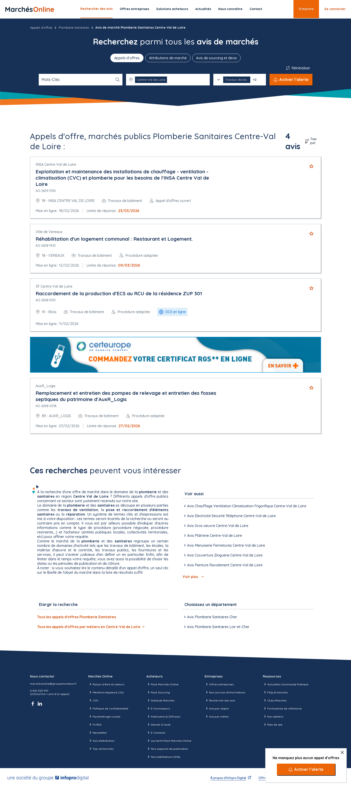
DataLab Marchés (160, 700)
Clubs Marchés (275, 700)
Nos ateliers (273, 716)
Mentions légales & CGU (106, 692)
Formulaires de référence (282, 708)
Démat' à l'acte (158, 724)
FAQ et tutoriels (275, 692)
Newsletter (97, 732)
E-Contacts (155, 732)
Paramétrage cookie (104, 716)
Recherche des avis (220, 700)
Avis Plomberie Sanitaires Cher (210, 617)
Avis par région (217, 708)
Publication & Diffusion (163, 716)
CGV (93, 700)
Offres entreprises (134, 9)
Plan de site (273, 724)
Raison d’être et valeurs (106, 684)
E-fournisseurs (158, 708)
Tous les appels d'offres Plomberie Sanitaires (76, 617)
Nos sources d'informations (225, 692)
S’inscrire (306, 9)
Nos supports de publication (167, 748)
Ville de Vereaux (49, 231)
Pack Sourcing (158, 692)
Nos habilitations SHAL (163, 756)
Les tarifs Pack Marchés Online (168, 740)
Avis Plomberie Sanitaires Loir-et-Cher (216, 626)
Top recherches (100, 748)
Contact (256, 9)
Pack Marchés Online (162, 684)
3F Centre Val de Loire (54, 286)
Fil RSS (95, 724)
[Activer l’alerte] (306, 769)
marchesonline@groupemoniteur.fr (53, 683)
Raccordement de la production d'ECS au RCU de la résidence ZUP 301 (119, 293)
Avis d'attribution (101, 740)
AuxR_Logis (46, 386)
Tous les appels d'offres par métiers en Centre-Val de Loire (91, 626)
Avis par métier (217, 716)
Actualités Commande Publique (285, 684)
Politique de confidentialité (108, 708)
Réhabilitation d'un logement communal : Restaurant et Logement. (114, 239)
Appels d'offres (41, 27)
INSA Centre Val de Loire (56, 164)
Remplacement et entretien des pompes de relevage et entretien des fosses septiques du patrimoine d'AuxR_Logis (126, 396)
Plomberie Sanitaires (74, 27)
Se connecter (335, 9)
